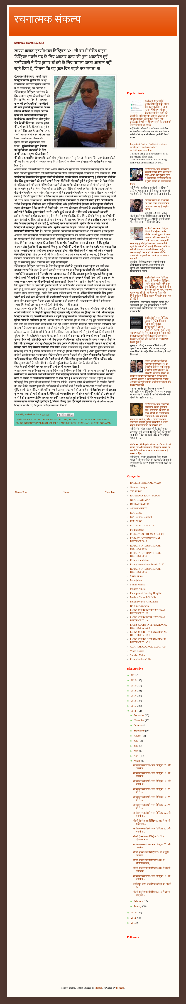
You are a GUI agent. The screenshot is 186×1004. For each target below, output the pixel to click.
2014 (134, 711)
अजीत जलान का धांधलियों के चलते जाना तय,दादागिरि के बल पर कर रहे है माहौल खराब (157, 205)
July (136, 740)
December (139, 715)
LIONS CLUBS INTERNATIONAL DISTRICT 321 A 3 (148, 626)
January (138, 906)
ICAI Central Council (141, 517)
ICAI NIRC (136, 521)
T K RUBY (136, 491)
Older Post (110, 492)
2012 (134, 917)
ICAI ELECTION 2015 (142, 525)
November (139, 720)
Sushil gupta (136, 576)
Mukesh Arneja (138, 589)
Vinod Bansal (137, 651)
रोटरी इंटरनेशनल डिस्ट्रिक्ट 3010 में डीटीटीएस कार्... (148, 862)
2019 (134, 685)
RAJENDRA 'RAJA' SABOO (145, 495)
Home (66, 492)
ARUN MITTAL (76, 419)
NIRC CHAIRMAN (140, 500)
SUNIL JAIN (84, 423)
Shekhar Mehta (137, 655)
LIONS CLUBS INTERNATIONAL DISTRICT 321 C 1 (148, 641)
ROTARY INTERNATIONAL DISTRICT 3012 (145, 540)
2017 (134, 695)
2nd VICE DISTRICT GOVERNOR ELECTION (45, 419)
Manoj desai (136, 580)
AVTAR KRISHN (93, 419)
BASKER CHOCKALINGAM (145, 483)
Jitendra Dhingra (138, 487)
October (138, 725)
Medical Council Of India (143, 597)
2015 (134, 706)
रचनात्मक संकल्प (47, 19)
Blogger (120, 987)
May (136, 751)
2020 (134, 680)
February (138, 901)
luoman (98, 987)
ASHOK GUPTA (139, 508)
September (139, 730)
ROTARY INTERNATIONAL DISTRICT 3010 (145, 570)
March (137, 761)
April (137, 756)
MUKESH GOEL (69, 423)
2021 (134, 675)
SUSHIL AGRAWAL (101, 423)
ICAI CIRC (136, 513)
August (138, 735)
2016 (134, 700)
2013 (134, 912)
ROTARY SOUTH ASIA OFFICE (147, 534)
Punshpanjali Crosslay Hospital (146, 593)
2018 (134, 690)
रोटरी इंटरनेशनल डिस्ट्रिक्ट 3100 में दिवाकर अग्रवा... (148, 838)
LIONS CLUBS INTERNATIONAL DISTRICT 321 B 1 (148, 634)
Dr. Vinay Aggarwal (140, 606)
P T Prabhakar (137, 530)
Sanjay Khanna (137, 584)
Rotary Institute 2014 (140, 659)
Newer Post (21, 492)
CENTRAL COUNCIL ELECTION (148, 646)
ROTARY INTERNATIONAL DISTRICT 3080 (145, 547)
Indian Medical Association (144, 601)
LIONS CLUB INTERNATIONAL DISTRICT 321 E (147, 612)
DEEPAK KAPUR (139, 504)
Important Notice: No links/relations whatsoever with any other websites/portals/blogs (148, 147)
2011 (133, 922)
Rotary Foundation (139, 560)
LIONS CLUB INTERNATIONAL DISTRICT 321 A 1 (147, 619)
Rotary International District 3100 (147, 564)
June (136, 746)
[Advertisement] (65, 460)
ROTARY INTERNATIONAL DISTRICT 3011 (145, 554)
